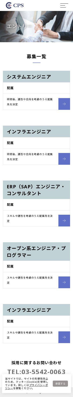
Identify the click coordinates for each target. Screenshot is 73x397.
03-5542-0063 (44, 371)
